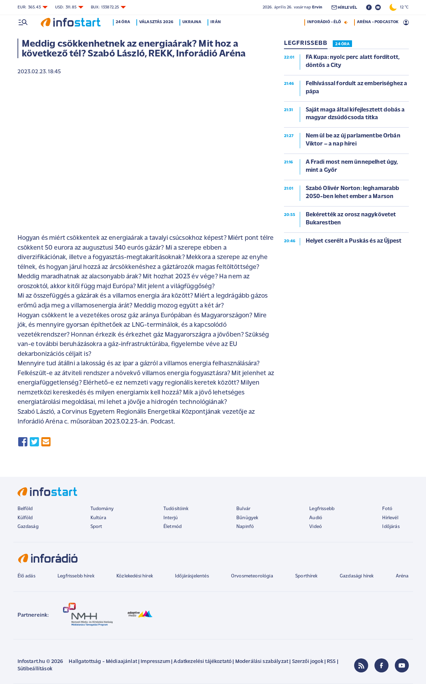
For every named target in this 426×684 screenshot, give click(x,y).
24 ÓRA (342, 44)
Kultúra (98, 518)
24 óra (123, 22)
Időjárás (390, 526)
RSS (331, 661)
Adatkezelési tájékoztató (202, 661)
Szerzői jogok (307, 661)
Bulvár (243, 509)
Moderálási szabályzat (261, 661)
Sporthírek (306, 576)
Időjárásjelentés (192, 576)
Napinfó (245, 526)
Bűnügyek (247, 518)
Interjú (170, 518)
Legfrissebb (321, 509)
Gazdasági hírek (356, 576)
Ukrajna (192, 22)
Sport (96, 526)
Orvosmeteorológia (252, 576)
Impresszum (155, 661)
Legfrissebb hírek (76, 576)
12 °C (399, 7)
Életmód (172, 526)
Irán (216, 22)
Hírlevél (390, 518)
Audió (315, 518)
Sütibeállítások (35, 669)
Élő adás (26, 576)
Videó (315, 526)
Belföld (25, 509)
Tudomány (102, 509)
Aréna (402, 576)
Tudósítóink (176, 509)
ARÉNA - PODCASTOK (378, 22)
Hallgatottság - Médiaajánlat (103, 661)
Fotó (387, 509)
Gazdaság (28, 526)
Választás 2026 (156, 22)
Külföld (25, 518)
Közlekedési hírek (134, 576)
